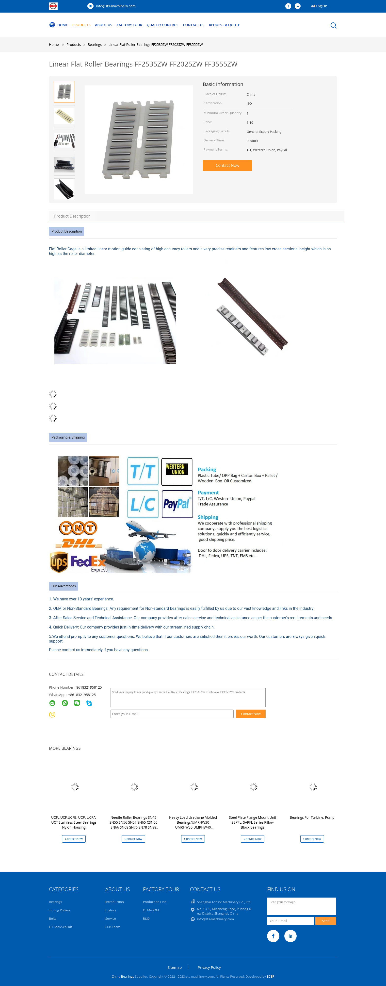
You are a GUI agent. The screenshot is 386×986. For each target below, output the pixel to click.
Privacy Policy (209, 967)
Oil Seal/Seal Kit (60, 927)
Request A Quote (224, 24)
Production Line (155, 902)
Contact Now (227, 165)
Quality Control (163, 24)
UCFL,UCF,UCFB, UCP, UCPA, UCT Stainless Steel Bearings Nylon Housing (73, 822)
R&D (146, 918)
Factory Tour (129, 24)
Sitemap (175, 967)
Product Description (72, 216)
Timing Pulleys (59, 910)
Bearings (55, 902)
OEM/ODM (151, 910)
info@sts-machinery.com (116, 6)
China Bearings (123, 976)
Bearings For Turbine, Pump (312, 817)
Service (110, 918)
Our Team (112, 927)
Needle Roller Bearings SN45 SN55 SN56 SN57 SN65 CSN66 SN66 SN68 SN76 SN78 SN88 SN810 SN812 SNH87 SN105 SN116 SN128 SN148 (134, 827)
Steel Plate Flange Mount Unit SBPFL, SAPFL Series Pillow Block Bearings (252, 822)
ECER (270, 976)
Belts (52, 918)
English (321, 6)
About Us (103, 24)
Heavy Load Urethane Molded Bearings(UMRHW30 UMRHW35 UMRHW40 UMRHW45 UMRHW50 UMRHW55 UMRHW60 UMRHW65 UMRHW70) (193, 829)
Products (81, 24)
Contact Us (194, 24)
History (110, 910)
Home (58, 25)
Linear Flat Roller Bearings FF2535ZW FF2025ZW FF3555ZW (156, 44)
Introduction (114, 902)
